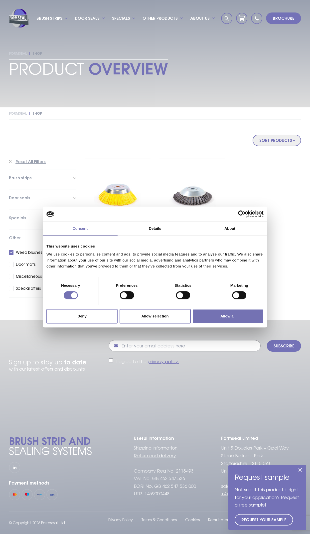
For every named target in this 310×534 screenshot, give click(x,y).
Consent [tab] (80, 228)
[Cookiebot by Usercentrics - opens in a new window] (242, 214)
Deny (82, 316)
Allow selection (154, 316)
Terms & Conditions (159, 520)
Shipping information (155, 448)
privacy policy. (163, 361)
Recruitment (219, 520)
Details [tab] (155, 228)
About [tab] (229, 228)
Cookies (192, 520)
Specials (121, 18)
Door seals (87, 18)
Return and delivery (155, 456)
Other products (160, 18)
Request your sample (263, 519)
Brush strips (49, 18)
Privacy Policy (120, 520)
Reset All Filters (30, 161)
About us (200, 18)
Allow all (228, 316)
